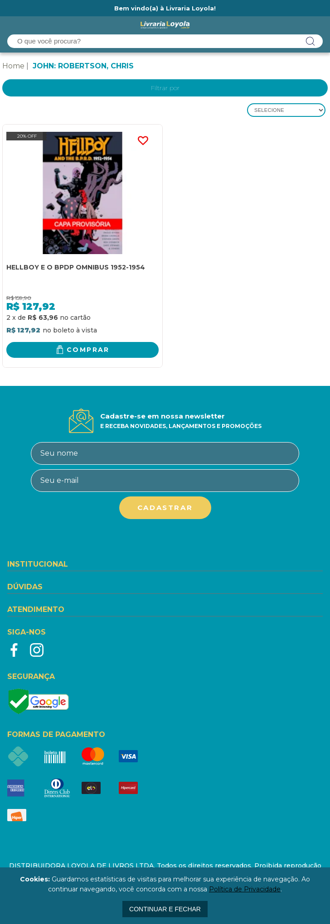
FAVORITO (143, 141)
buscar (310, 41)
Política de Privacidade (245, 889)
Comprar (88, 350)
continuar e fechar (165, 909)
